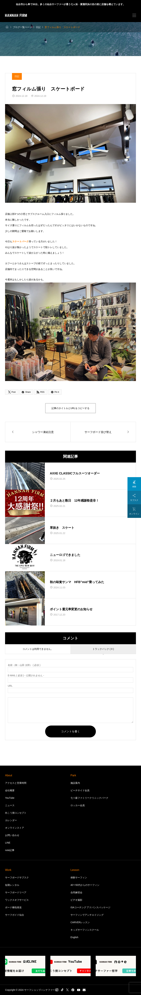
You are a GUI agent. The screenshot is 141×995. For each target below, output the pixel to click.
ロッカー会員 (77, 805)
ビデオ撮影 (76, 900)
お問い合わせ (12, 835)
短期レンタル (12, 885)
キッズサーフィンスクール (84, 929)
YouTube (9, 798)
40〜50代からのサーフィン (84, 885)
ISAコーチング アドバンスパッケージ (90, 907)
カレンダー (11, 820)
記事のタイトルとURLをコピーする (70, 408)
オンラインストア (14, 827)
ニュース (10, 805)
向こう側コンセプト (15, 812)
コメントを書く (70, 731)
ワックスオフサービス (17, 900)
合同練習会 (76, 892)
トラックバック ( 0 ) (103, 649)
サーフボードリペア (15, 892)
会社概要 (10, 790)
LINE (7, 842)
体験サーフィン (78, 877)
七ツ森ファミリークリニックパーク (89, 798)
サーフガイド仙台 (14, 914)
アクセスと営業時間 (15, 783)
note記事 (9, 850)
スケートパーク (20, 241)
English (74, 937)
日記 (17, 76)
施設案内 (75, 783)
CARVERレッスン (80, 922)
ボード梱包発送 (13, 907)
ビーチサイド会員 (79, 790)
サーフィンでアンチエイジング (87, 914)
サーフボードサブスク (17, 877)
